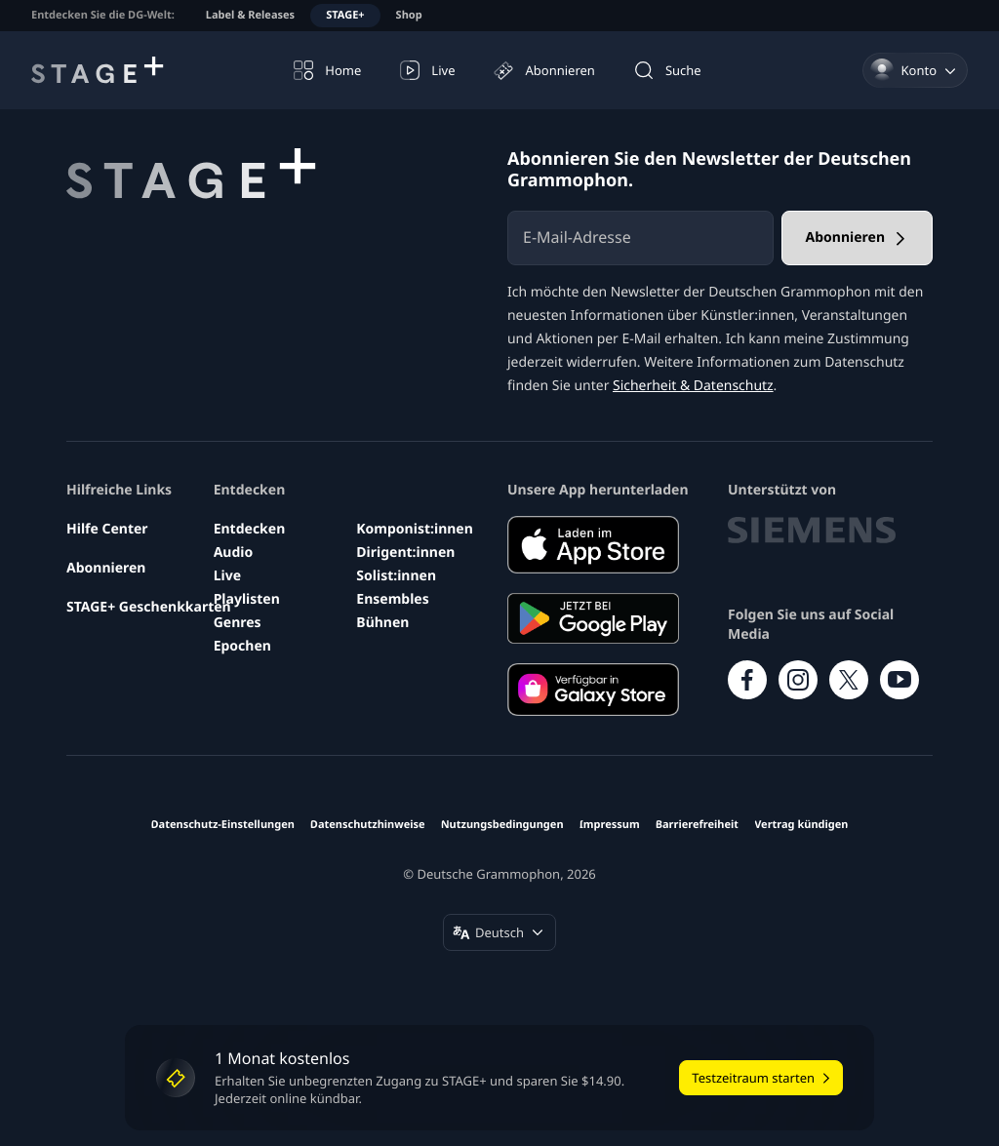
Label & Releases (250, 15)
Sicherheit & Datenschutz (693, 385)
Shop (409, 15)
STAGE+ (345, 15)
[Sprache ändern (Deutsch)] (499, 932)
